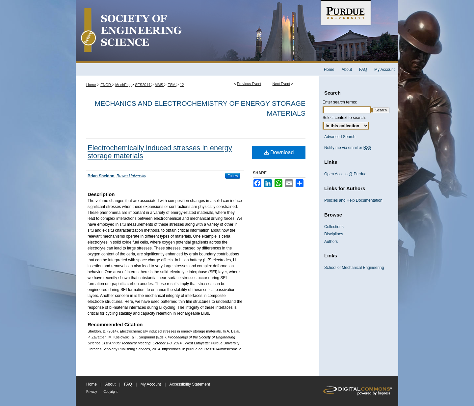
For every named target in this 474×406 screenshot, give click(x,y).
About (110, 384)
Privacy (91, 391)
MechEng (123, 85)
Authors (331, 241)
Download (279, 152)
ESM (172, 85)
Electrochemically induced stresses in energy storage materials (160, 152)
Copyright (110, 391)
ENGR (106, 85)
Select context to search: (344, 117)
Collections (334, 226)
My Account (151, 384)
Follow (232, 176)
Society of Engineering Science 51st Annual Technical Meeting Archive (197, 31)
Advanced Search (340, 136)
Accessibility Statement (190, 384)
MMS (159, 85)
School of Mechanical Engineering (354, 267)
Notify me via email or (347, 147)
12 (182, 85)
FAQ (128, 384)
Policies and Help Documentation (353, 200)
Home (91, 85)
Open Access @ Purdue (345, 174)
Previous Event (249, 84)
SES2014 (143, 85)
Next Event (281, 84)
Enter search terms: (340, 102)
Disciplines (333, 234)
